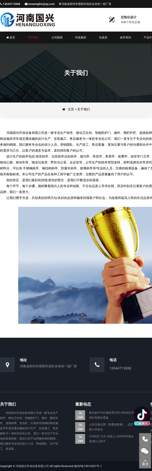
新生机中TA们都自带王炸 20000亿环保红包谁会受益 (104, 415)
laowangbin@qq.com (41, 4)
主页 (71, 109)
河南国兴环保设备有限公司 (27, 20)
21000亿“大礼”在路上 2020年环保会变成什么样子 (104, 439)
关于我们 (83, 109)
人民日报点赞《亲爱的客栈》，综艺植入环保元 (104, 427)
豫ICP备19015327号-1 (88, 466)
